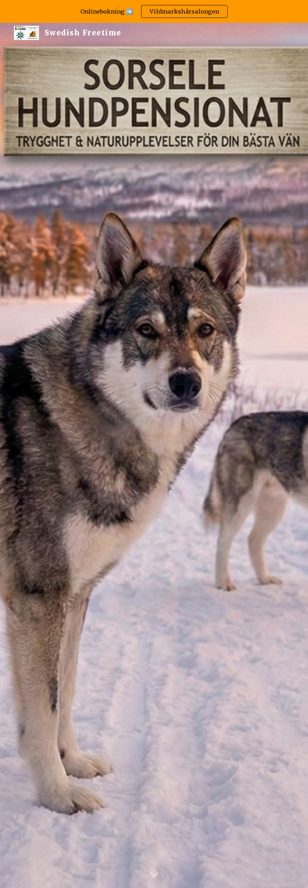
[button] (154, 875)
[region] (154, 11)
